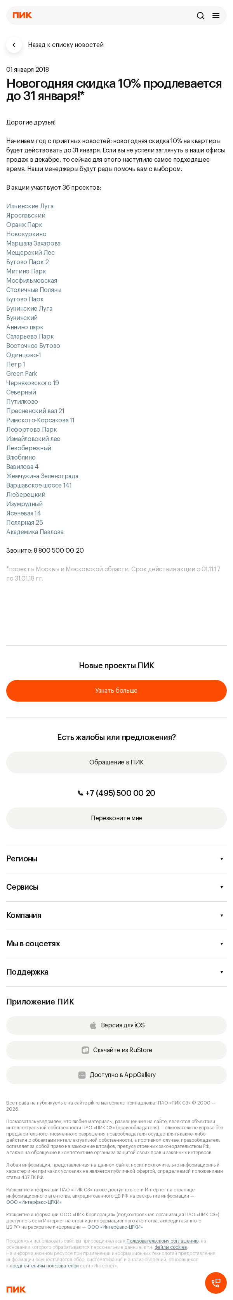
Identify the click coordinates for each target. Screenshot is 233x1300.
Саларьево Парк (30, 337)
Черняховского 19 (32, 383)
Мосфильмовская (31, 281)
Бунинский (22, 318)
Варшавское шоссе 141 (39, 485)
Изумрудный (24, 504)
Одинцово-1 (24, 355)
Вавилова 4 (22, 467)
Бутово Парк (25, 299)
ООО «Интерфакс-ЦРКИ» (34, 1202)
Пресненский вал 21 (35, 411)
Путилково (22, 402)
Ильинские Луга (30, 206)
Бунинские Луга (30, 309)
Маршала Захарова (33, 243)
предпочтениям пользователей (44, 1266)
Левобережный (28, 448)
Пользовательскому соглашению (162, 1241)
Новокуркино (27, 234)
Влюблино (20, 458)
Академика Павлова (35, 532)
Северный (21, 392)
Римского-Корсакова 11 (40, 420)
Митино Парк (26, 271)
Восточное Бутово (34, 346)
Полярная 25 (24, 523)
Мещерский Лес (30, 253)
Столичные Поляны (34, 290)
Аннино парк (25, 327)
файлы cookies (171, 1247)
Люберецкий (25, 495)
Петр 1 (16, 364)
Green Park (21, 374)
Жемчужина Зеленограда (42, 476)
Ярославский (25, 216)
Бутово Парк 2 (27, 262)
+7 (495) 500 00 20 (116, 793)
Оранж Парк (24, 225)
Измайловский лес (33, 439)
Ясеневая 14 (23, 513)
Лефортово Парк (31, 430)
